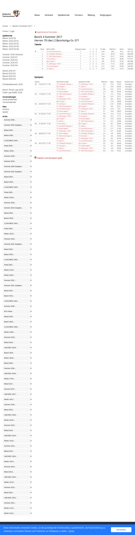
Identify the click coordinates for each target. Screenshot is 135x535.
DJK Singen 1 (51, 61)
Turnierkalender (9, 102)
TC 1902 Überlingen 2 (54, 56)
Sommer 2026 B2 (10, 60)
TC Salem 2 (50, 69)
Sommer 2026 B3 (10, 62)
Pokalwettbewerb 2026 (12, 84)
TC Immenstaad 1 (52, 66)
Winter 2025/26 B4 (10, 49)
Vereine (5, 109)
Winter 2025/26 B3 (10, 46)
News (37, 15)
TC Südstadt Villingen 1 (54, 54)
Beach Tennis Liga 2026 (12, 89)
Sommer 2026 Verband (12, 54)
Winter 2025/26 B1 (10, 41)
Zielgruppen (105, 15)
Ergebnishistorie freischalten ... (48, 32)
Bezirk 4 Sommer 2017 (22, 26)
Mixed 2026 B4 (9, 79)
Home (5, 26)
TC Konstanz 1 (51, 59)
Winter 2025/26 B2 (10, 43)
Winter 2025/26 (9, 38)
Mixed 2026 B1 (9, 70)
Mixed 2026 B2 (9, 73)
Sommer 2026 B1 (10, 57)
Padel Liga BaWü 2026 (12, 92)
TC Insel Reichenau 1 (53, 51)
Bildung (91, 15)
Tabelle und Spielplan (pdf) (49, 158)
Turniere (78, 15)
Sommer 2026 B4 (10, 65)
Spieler (5, 112)
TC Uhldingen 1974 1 (53, 64)
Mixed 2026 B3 (9, 76)
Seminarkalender (9, 99)
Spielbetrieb (63, 15)
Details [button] (71, 531)
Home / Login (8, 31)
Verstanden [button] (121, 530)
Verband (49, 15)
